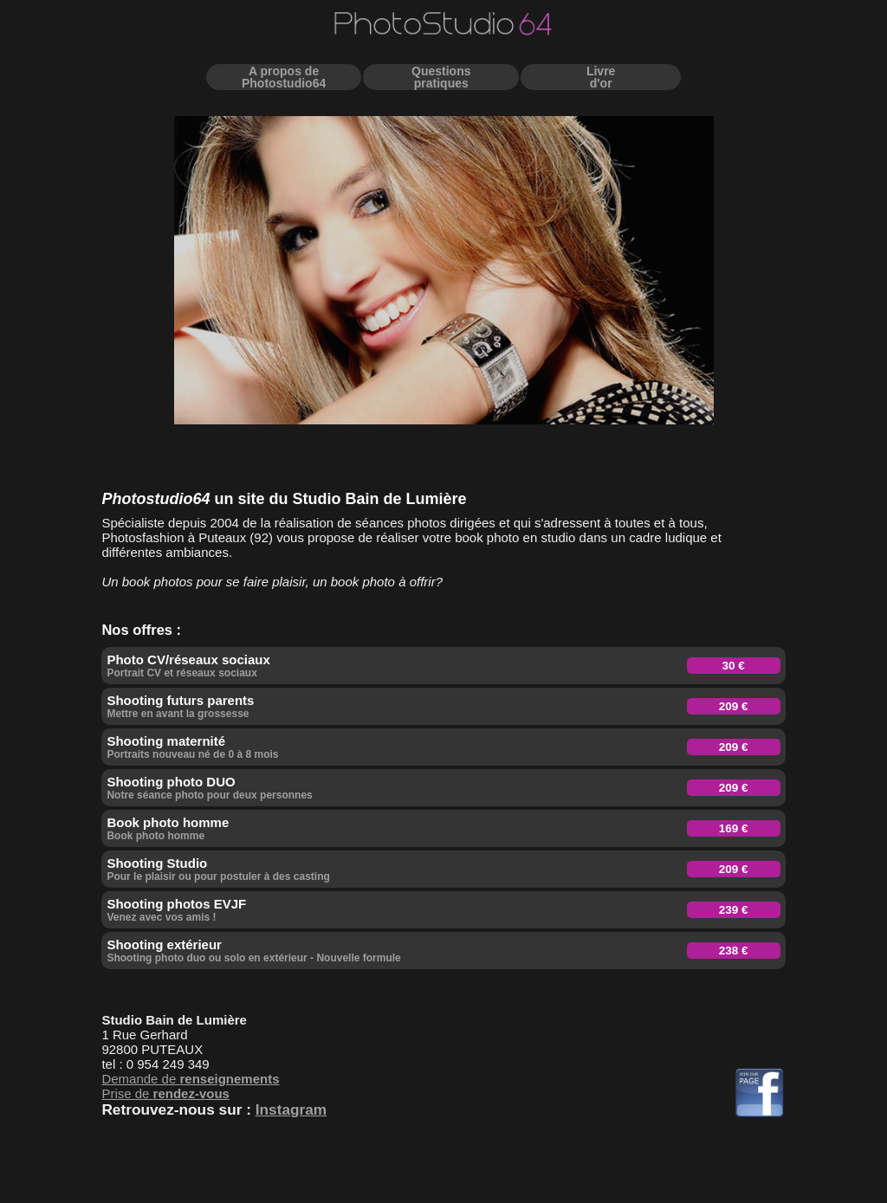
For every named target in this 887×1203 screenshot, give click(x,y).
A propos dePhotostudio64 (284, 77)
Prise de (165, 1093)
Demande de (190, 1078)
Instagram (291, 1109)
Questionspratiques (440, 77)
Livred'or (600, 77)
